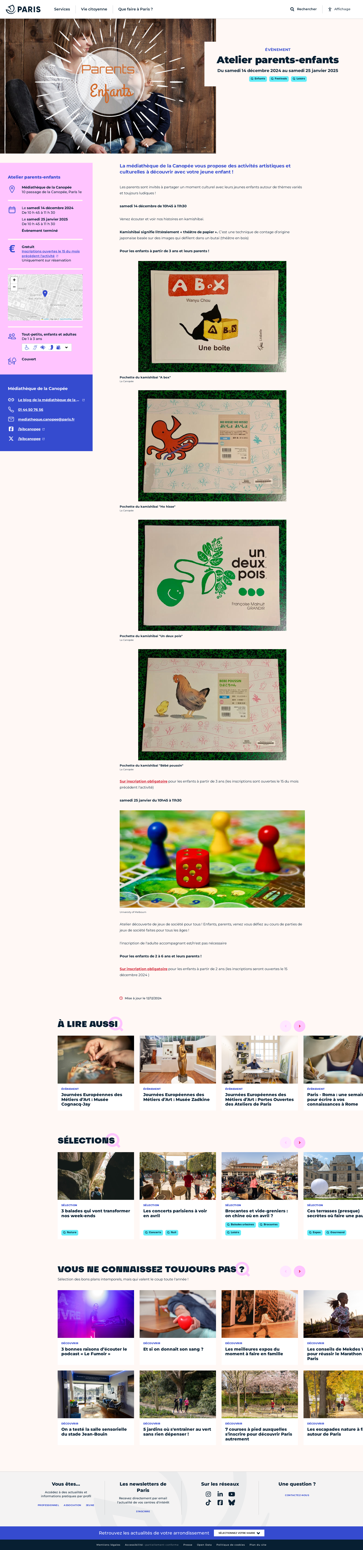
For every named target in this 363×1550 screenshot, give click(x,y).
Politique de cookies (230, 1544)
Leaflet (45, 319)
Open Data (204, 1544)
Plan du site (258, 1544)
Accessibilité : (152, 1544)
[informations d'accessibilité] (47, 347)
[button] (45, 293)
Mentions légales (108, 1544)
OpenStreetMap (66, 319)
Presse (187, 1544)
